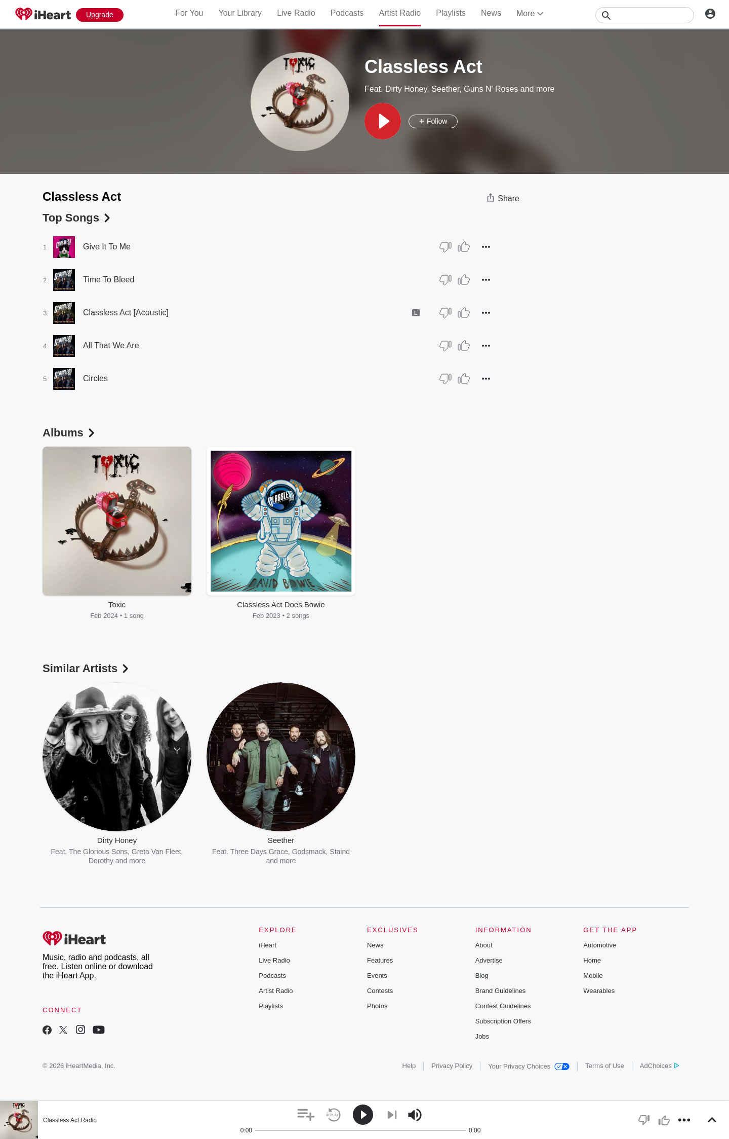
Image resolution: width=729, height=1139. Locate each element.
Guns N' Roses (491, 89)
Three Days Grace (259, 852)
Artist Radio (400, 13)
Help (409, 1066)
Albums (70, 432)
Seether (445, 89)
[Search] (644, 15)
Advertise (489, 960)
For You (189, 13)
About (484, 945)
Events (377, 975)
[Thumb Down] (445, 246)
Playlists (451, 13)
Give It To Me (107, 246)
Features (380, 960)
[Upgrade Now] (100, 15)
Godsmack (309, 852)
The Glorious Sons (98, 852)
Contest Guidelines (503, 1006)
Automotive (599, 945)
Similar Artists (87, 668)
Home (592, 960)
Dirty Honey (406, 89)
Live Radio (296, 13)
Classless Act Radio (70, 1120)
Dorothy (101, 861)
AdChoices (659, 1066)
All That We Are (111, 345)
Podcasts (347, 13)
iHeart (267, 945)
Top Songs (77, 217)
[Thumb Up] (464, 246)
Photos (377, 1006)
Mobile (592, 975)
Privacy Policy (451, 1066)
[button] (382, 121)
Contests (380, 991)
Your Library (240, 13)
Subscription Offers (503, 1021)
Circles (95, 378)
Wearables (599, 991)
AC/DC (403, 852)
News (491, 13)
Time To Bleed (108, 279)
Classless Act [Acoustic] (126, 312)
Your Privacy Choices (529, 1066)
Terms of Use (604, 1066)
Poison (429, 852)
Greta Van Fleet (156, 852)
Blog (482, 975)
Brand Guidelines (500, 991)
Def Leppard (463, 852)
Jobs (482, 1036)
